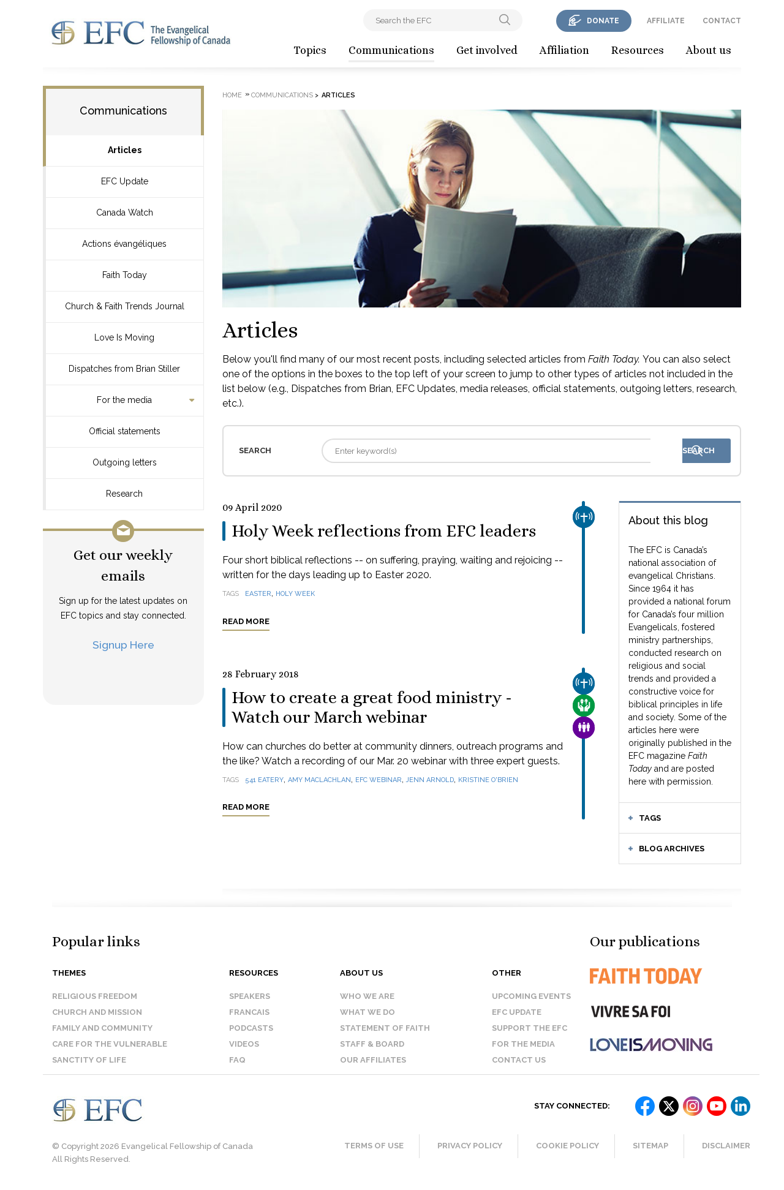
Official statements (124, 431)
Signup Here (123, 644)
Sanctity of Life (89, 1059)
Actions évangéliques (124, 244)
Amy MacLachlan (319, 780)
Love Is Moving (124, 337)
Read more (246, 621)
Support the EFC (529, 1028)
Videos (244, 1044)
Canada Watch (124, 212)
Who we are (367, 996)
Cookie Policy (567, 1145)
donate (603, 21)
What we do (367, 1012)
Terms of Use (374, 1145)
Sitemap (650, 1145)
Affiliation (564, 50)
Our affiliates (373, 1059)
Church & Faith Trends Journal (124, 306)
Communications (391, 50)
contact (722, 21)
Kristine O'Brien (488, 780)
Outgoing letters (124, 462)
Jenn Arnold (430, 780)
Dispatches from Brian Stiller (124, 369)
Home (232, 95)
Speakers (249, 996)
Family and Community (102, 1028)
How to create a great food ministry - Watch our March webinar (372, 707)
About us (708, 50)
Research (124, 494)
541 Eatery (264, 780)
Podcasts (251, 1028)
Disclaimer (726, 1145)
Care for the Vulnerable (109, 1044)
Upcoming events (531, 996)
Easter (258, 594)
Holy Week (295, 594)
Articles (124, 150)
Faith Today (124, 275)
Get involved (487, 50)
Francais (249, 1012)
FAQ (237, 1059)
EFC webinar (378, 780)
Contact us (519, 1059)
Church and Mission (97, 1012)
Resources (637, 50)
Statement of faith (385, 1028)
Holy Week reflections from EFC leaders (384, 531)
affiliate (666, 21)
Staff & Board (372, 1044)
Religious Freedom (94, 996)
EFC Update (124, 181)
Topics (309, 50)
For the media (124, 400)
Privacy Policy (469, 1145)
